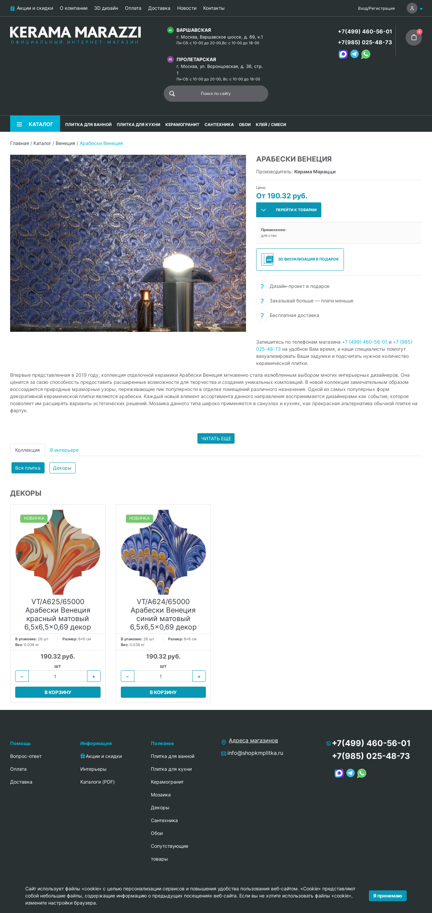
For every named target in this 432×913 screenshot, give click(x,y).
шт (57, 666)
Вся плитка (27, 468)
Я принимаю (387, 895)
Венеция (65, 143)
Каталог (42, 143)
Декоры (62, 468)
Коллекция (27, 450)
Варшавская (194, 30)
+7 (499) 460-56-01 (364, 342)
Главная (19, 143)
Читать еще (216, 438)
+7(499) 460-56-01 (365, 31)
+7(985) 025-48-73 (365, 42)
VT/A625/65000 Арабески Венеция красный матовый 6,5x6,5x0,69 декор (57, 614)
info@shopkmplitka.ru (255, 752)
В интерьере (64, 450)
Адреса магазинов (253, 740)
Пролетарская (196, 59)
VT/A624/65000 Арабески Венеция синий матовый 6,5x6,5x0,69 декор (163, 614)
